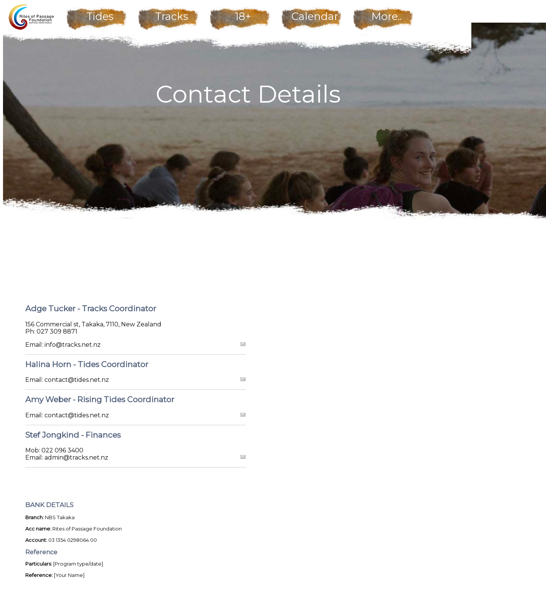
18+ (243, 16)
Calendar (314, 16)
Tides (99, 16)
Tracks (171, 16)
